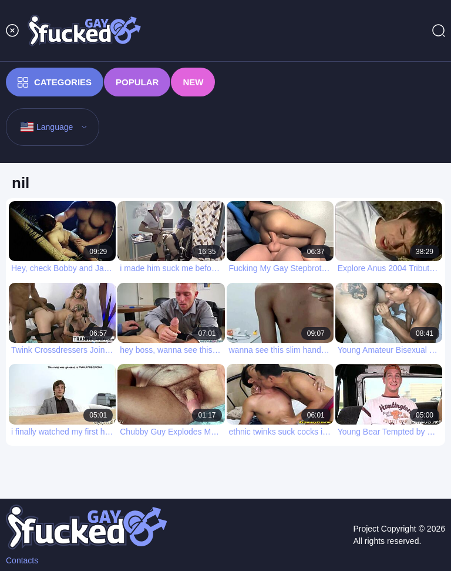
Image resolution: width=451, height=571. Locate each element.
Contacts (22, 560)
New (193, 82)
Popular (137, 82)
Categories (55, 82)
